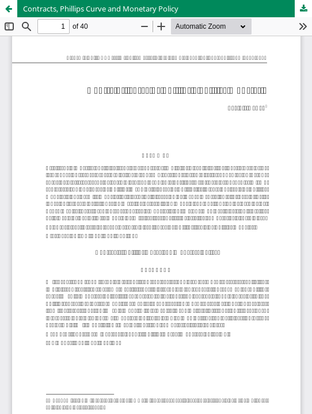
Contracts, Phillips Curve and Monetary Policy (100, 8)
